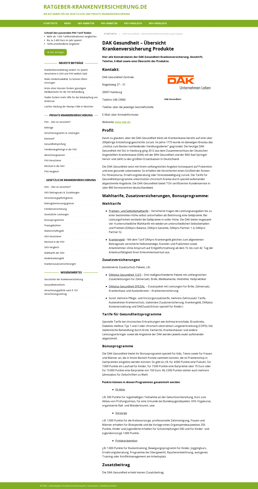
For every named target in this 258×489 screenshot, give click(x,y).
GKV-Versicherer (52, 236)
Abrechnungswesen (54, 155)
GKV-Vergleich (158, 23)
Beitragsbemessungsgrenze (59, 203)
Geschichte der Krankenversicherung (63, 279)
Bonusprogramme (54, 219)
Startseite (50, 23)
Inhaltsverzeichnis (108, 485)
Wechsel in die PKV (54, 241)
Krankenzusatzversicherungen (60, 263)
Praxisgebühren (52, 225)
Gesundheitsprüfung (55, 144)
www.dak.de (122, 122)
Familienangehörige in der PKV (60, 149)
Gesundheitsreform (54, 284)
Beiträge (48, 127)
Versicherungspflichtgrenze (58, 197)
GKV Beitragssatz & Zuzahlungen (61, 192)
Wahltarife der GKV (54, 252)
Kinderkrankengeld (54, 258)
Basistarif (49, 138)
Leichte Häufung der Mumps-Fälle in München (68, 106)
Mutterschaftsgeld (54, 230)
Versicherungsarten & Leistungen (61, 132)
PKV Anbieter (109, 23)
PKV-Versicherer (52, 160)
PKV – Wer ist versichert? (57, 121)
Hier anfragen (55, 52)
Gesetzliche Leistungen (56, 214)
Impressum (93, 485)
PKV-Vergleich (133, 23)
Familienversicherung (55, 208)
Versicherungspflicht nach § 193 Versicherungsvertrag (61, 292)
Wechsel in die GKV (54, 166)
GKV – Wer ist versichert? (57, 186)
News (67, 23)
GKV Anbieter (86, 23)
